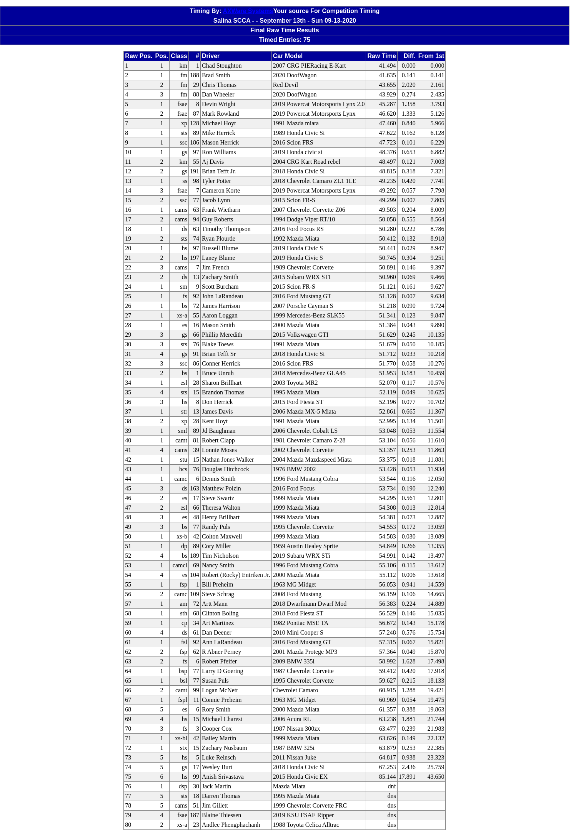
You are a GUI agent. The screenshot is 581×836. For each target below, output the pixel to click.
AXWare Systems (248, 11)
